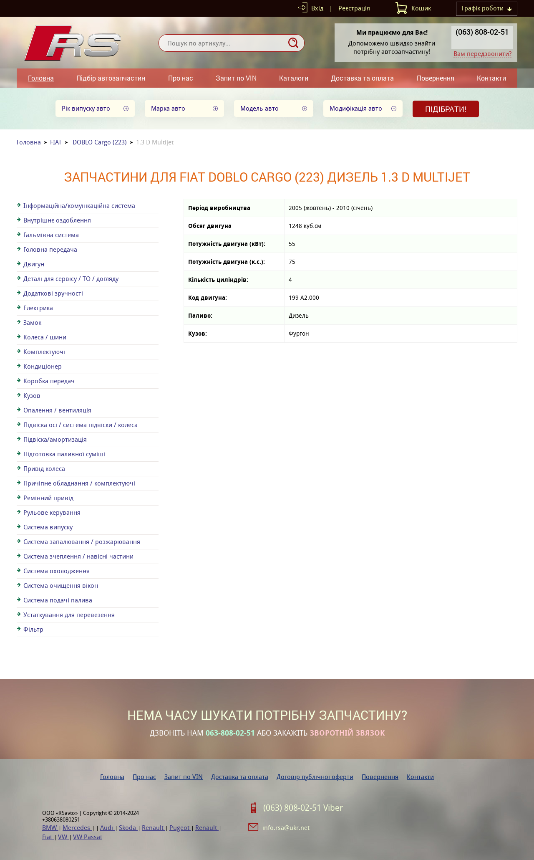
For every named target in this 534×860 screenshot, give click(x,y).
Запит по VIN (236, 77)
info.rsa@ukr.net (286, 828)
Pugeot (180, 828)
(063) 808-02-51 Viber (303, 807)
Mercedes (77, 828)
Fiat (48, 837)
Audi (107, 828)
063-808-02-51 (230, 733)
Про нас (180, 77)
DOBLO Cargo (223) (100, 142)
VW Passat (87, 837)
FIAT (56, 142)
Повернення (435, 77)
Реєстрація (354, 8)
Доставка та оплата (362, 77)
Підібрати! (445, 109)
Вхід (317, 8)
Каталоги (293, 77)
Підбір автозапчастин (110, 77)
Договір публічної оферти (315, 777)
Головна (41, 77)
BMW (50, 828)
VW (63, 837)
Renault (153, 828)
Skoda (128, 828)
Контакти (491, 77)
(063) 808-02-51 (482, 32)
